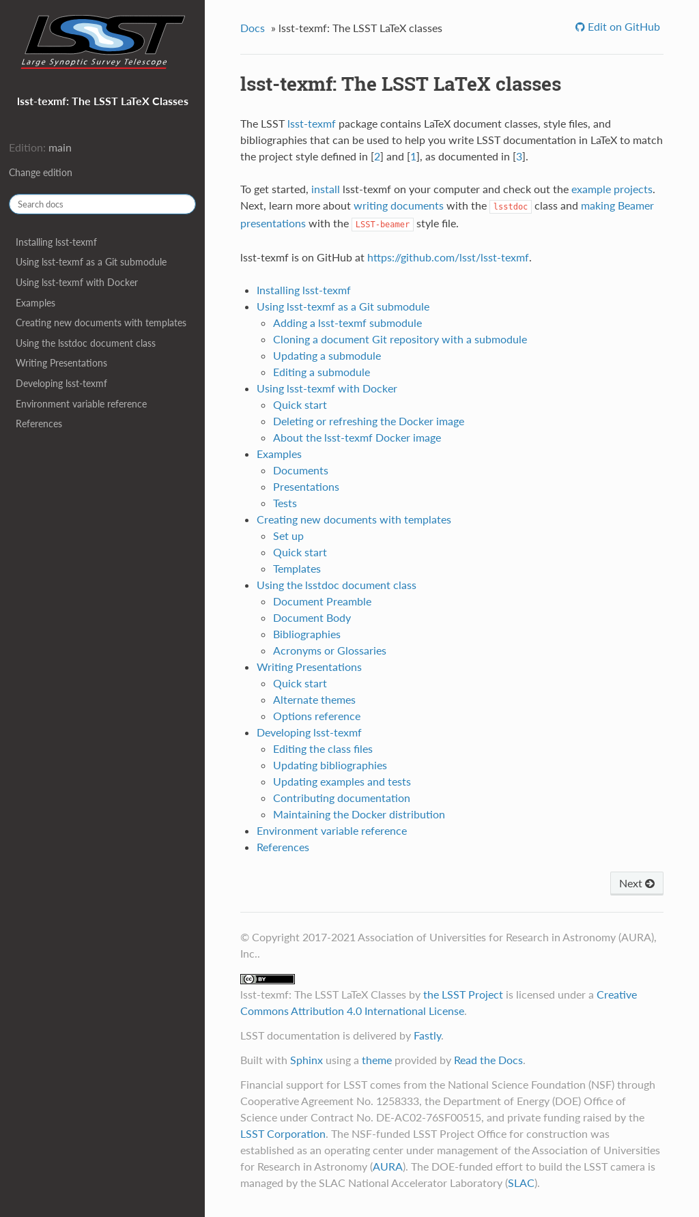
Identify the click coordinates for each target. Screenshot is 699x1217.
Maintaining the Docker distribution (359, 813)
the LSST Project (463, 994)
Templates (297, 568)
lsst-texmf (311, 123)
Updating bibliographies (330, 764)
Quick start (300, 404)
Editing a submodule (321, 371)
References (39, 423)
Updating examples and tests (342, 781)
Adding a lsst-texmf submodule (347, 322)
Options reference (316, 715)
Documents (300, 469)
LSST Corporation (283, 1133)
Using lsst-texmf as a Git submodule (91, 262)
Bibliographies (307, 633)
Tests (285, 502)
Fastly (427, 1035)
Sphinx (306, 1059)
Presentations (306, 486)
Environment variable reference (81, 404)
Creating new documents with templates (101, 322)
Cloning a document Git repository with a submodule (400, 338)
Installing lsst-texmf (56, 242)
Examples (35, 303)
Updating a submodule (327, 355)
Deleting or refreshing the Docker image (368, 420)
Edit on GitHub (622, 26)
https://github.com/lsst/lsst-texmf (448, 256)
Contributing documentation (341, 797)
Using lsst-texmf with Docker (77, 282)
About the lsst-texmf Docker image (357, 437)
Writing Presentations (61, 363)
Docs (252, 27)
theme (377, 1059)
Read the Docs (488, 1059)
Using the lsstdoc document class (86, 343)
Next (637, 882)
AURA (388, 1166)
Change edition (40, 172)
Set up (288, 535)
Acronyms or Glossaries (329, 650)
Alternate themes (314, 699)
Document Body (312, 617)
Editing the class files (323, 748)
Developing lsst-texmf (61, 383)
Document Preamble (322, 601)
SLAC (521, 1182)
